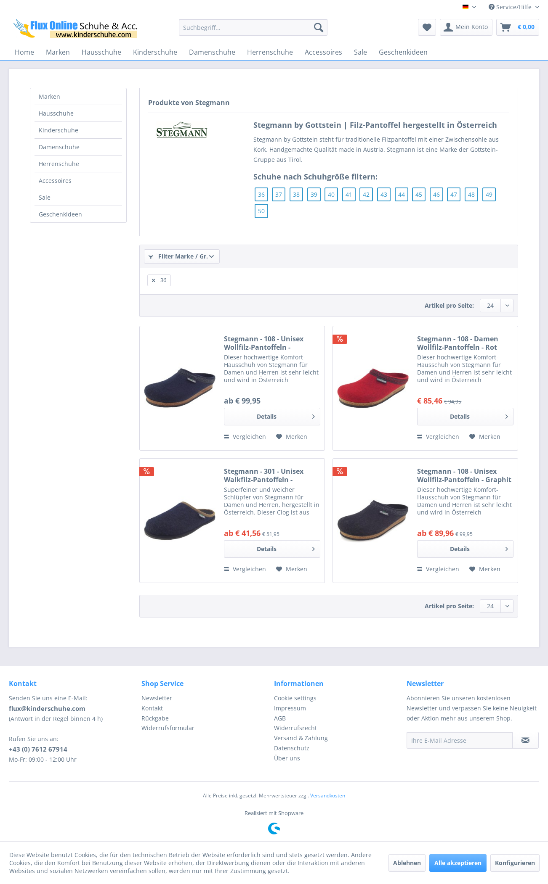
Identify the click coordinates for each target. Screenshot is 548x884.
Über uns (287, 758)
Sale (45, 197)
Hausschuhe (56, 113)
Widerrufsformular (167, 728)
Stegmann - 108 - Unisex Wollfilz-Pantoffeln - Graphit (464, 475)
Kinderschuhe (58, 130)
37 (278, 194)
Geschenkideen (60, 214)
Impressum (290, 708)
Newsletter (156, 698)
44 (401, 194)
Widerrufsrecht (295, 728)
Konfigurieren (515, 863)
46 (436, 194)
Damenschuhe (59, 147)
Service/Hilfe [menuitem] (511, 7)
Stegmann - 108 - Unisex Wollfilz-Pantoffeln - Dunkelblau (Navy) (263, 343)
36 (261, 194)
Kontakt (152, 708)
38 (296, 194)
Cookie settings (295, 698)
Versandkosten (327, 795)
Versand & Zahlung (301, 738)
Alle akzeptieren (457, 863)
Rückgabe (155, 718)
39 (314, 194)
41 (349, 194)
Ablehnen (407, 863)
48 (471, 194)
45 (418, 194)
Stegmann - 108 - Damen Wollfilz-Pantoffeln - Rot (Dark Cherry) (457, 343)
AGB (280, 718)
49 (489, 194)
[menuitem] (253, 27)
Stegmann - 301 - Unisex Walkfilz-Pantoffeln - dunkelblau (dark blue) (263, 475)
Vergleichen (245, 437)
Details (286, 415)
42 (366, 194)
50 (261, 211)
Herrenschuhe (59, 164)
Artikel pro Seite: (449, 305)
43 (383, 194)
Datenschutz (291, 748)
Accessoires (55, 181)
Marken (49, 96)
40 (331, 194)
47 (453, 194)
